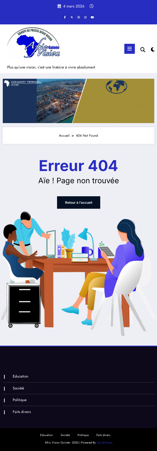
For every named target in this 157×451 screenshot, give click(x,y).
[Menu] (129, 49)
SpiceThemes (104, 442)
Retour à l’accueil (78, 202)
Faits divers (22, 411)
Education (20, 376)
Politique (20, 399)
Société (18, 388)
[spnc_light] (152, 49)
